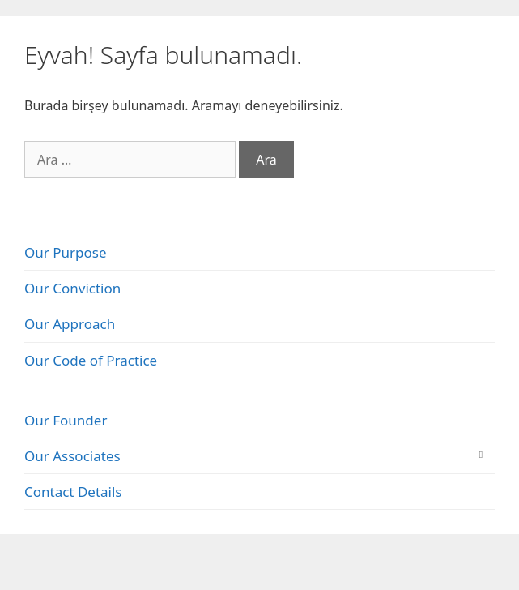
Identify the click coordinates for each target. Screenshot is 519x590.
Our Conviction (72, 288)
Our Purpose (65, 252)
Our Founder (65, 420)
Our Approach (69, 323)
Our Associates (72, 456)
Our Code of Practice (90, 360)
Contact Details (73, 491)
